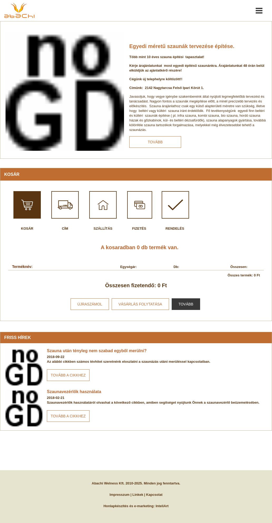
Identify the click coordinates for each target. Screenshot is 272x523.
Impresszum (120, 495)
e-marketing (144, 506)
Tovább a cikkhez (68, 375)
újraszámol (89, 304)
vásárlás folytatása (140, 304)
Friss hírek (17, 337)
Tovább (155, 142)
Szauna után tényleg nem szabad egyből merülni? (97, 350)
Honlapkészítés (115, 506)
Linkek (137, 495)
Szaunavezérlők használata (74, 391)
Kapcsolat (154, 495)
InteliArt (162, 506)
